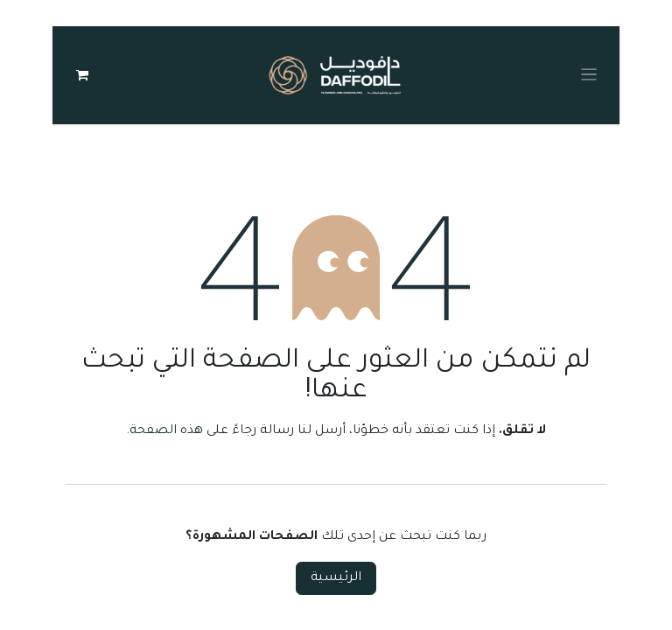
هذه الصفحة (166, 431)
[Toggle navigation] (589, 75)
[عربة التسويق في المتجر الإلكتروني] (82, 75)
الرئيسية (336, 578)
